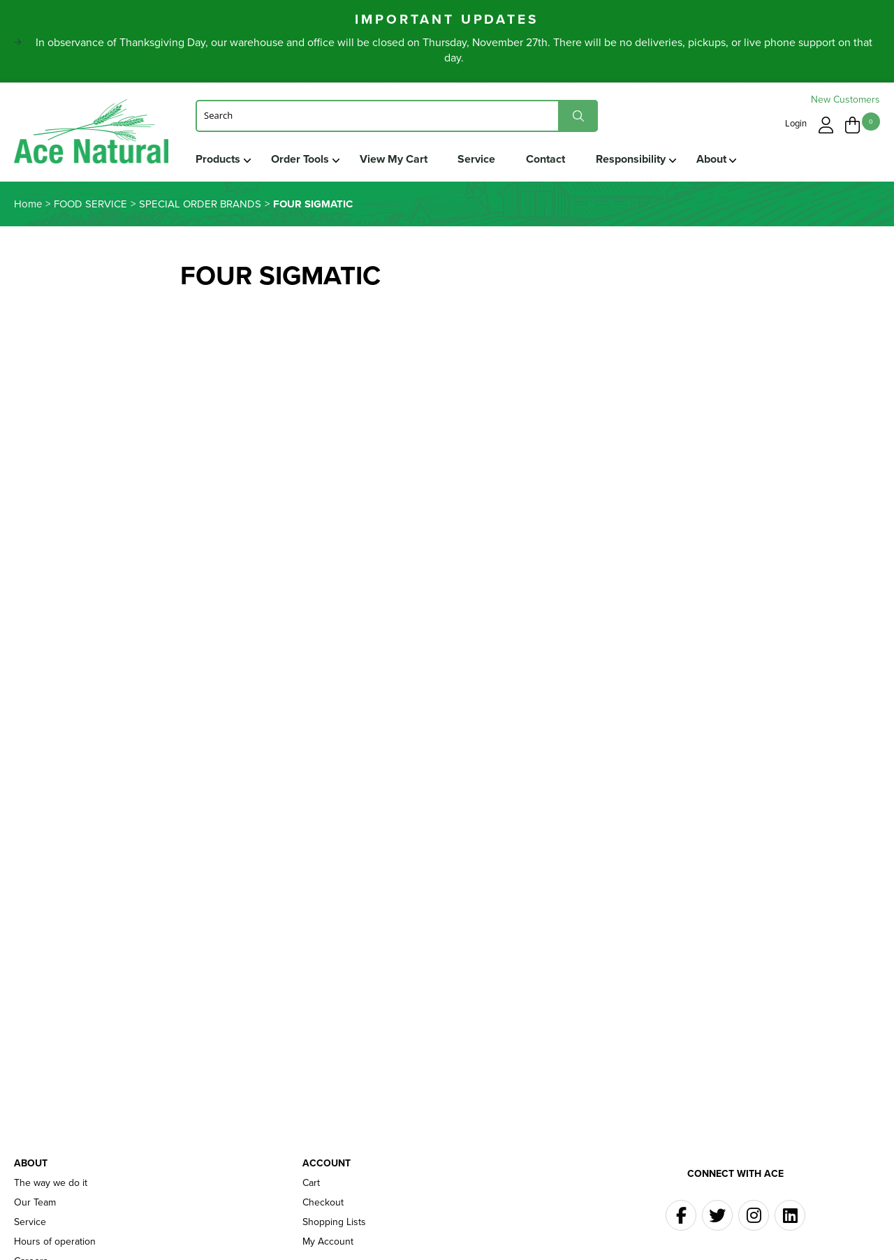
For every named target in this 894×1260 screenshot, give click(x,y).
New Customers (845, 99)
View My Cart (393, 159)
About (712, 159)
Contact (546, 159)
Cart (311, 1183)
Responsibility (631, 159)
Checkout (323, 1203)
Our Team (35, 1203)
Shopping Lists (334, 1222)
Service (477, 159)
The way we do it (50, 1183)
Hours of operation (55, 1242)
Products (218, 159)
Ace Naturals (91, 134)
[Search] (396, 115)
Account (326, 1164)
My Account (327, 1242)
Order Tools (300, 159)
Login (796, 123)
